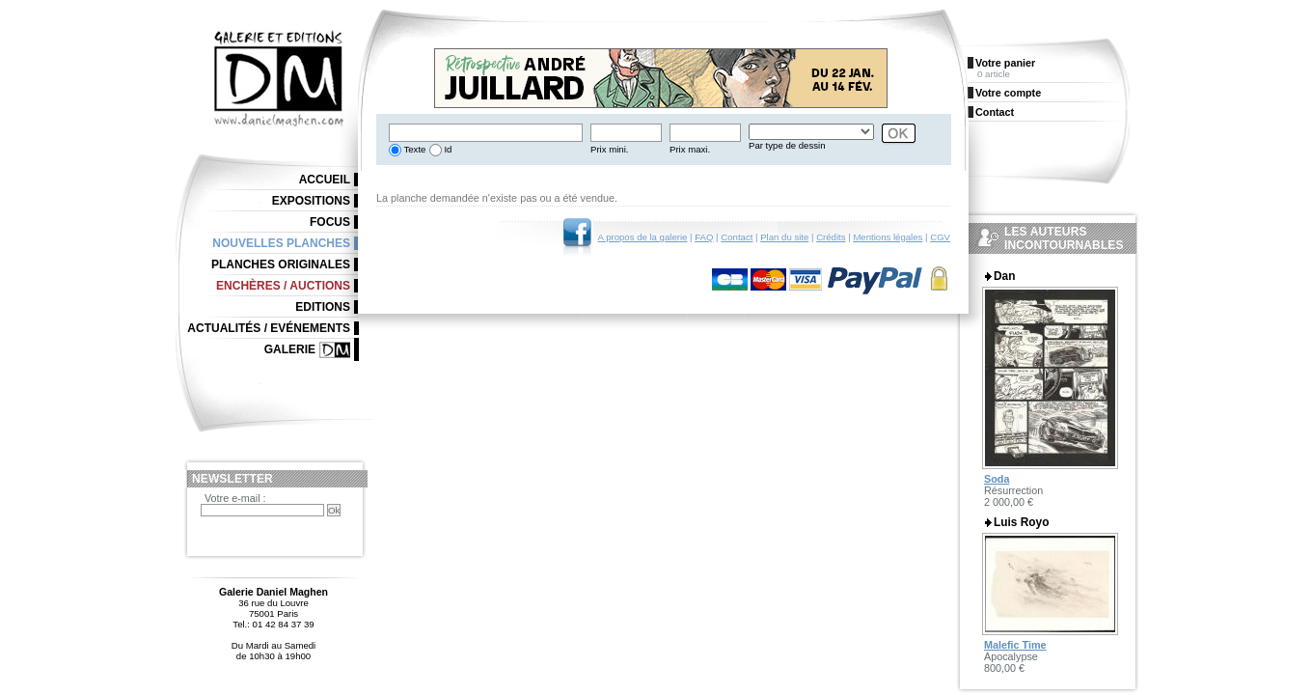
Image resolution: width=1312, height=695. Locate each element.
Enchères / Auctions (283, 285)
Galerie (289, 349)
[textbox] (486, 133)
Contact (736, 237)
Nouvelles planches (281, 243)
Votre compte (1008, 92)
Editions (322, 307)
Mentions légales (887, 237)
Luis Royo (1021, 522)
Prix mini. (609, 149)
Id (447, 149)
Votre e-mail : (235, 498)
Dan (1004, 276)
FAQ (704, 237)
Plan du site (784, 237)
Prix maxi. (690, 149)
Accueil (324, 179)
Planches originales (280, 264)
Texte (413, 149)
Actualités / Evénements (268, 328)
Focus (330, 222)
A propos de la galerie (643, 237)
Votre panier (1005, 63)
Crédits (830, 237)
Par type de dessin (787, 145)
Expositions (311, 201)
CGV (940, 237)
